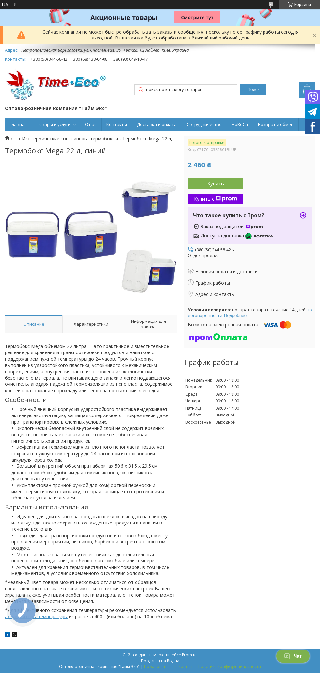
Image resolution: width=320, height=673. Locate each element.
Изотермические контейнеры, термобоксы (70, 139)
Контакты (116, 124)
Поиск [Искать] (253, 89)
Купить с (215, 199)
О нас (90, 124)
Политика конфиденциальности (229, 666)
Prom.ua (190, 655)
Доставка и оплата (157, 124)
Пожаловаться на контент (169, 666)
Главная (18, 124)
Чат (293, 656)
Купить (215, 183)
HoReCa (240, 124)
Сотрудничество (204, 124)
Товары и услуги (54, 124)
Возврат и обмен (276, 124)
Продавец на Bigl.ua (160, 661)
